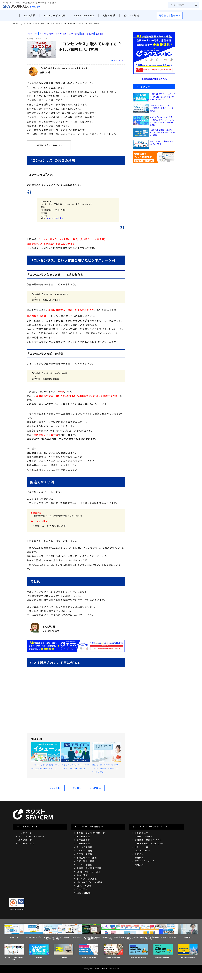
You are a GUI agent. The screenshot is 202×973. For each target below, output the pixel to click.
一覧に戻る (76, 788)
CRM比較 (63, 951)
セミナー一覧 (141, 847)
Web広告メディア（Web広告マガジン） (130, 932)
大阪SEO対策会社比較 (113, 951)
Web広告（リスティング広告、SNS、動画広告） (52, 932)
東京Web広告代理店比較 (138, 951)
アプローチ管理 (84, 854)
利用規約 (139, 864)
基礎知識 (99, 34)
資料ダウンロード (144, 836)
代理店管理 (82, 889)
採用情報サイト (188, 931)
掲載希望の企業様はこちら (154, 79)
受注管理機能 (83, 840)
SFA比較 (39, 951)
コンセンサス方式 (47, 34)
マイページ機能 (84, 850)
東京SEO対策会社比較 (88, 951)
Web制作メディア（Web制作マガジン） (149, 932)
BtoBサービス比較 (55, 15)
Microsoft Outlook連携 (89, 882)
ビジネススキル (53, 24)
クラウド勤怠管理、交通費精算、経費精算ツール (91, 932)
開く (60, 145)
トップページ (25, 833)
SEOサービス (14, 931)
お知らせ (139, 854)
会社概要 (139, 857)
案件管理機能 (83, 836)
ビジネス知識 (131, 15)
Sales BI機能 (83, 892)
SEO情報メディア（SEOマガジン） (110, 932)
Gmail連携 (82, 875)
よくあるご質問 (26, 843)
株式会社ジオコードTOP (168, 931)
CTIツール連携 (84, 885)
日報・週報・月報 (85, 861)
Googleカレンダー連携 (88, 871)
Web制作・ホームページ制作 (72, 931)
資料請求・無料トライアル (148, 840)
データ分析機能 (84, 847)
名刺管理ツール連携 (86, 857)
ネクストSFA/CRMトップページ (23, 24)
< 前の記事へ (56, 788)
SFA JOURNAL (41, 24)
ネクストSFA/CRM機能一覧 (90, 833)
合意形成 (90, 34)
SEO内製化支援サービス (33, 931)
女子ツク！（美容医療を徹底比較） (14, 952)
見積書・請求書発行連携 (89, 868)
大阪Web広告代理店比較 (163, 951)
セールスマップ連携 (86, 878)
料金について (141, 833)
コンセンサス (32, 34)
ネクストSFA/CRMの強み (31, 836)
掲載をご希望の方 (168, 15)
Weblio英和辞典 (54, 218)
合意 (83, 34)
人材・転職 (109, 15)
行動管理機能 (83, 843)
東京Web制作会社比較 (188, 951)
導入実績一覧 (25, 840)
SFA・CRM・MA (84, 15)
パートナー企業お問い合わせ (149, 843)
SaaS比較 (29, 15)
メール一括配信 (84, 864)
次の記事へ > (96, 788)
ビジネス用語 (61, 34)
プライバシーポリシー (146, 861)
